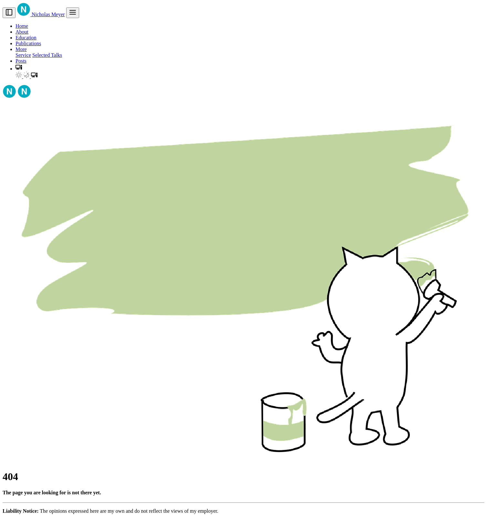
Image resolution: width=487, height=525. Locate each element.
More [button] (21, 49)
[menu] (72, 12)
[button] (19, 68)
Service (23, 55)
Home (22, 26)
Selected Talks (47, 55)
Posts (21, 61)
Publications (28, 43)
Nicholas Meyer (41, 14)
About (22, 32)
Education (26, 37)
